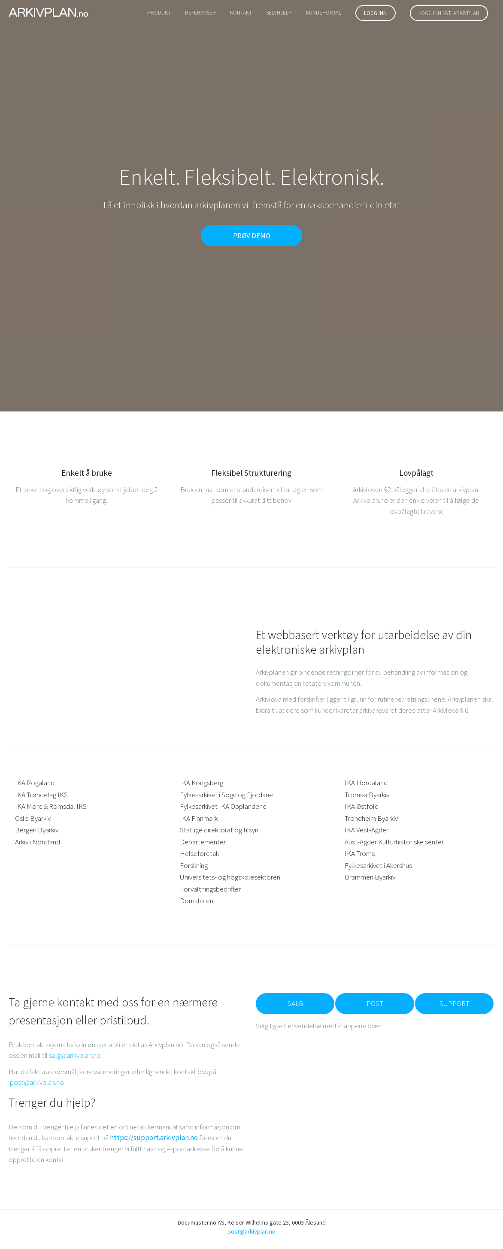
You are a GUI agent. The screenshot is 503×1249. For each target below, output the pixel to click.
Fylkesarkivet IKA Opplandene (223, 806)
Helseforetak (199, 853)
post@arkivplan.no (37, 1082)
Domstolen (196, 900)
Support (454, 1003)
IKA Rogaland (35, 782)
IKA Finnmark (199, 818)
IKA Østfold (362, 806)
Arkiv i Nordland (37, 842)
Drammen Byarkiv (370, 877)
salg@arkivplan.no (75, 1055)
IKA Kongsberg (201, 782)
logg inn (375, 13)
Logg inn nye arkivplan (448, 13)
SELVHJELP (279, 12)
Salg (295, 1003)
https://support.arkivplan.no (154, 1137)
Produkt (159, 12)
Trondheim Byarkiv (371, 818)
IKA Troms (360, 853)
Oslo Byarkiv (33, 818)
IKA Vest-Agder (366, 830)
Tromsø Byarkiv (367, 794)
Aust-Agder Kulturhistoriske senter (394, 842)
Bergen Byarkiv (36, 830)
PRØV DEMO (251, 235)
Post (375, 1003)
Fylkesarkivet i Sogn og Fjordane (226, 794)
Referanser (200, 12)
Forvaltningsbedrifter (210, 889)
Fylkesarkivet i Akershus (378, 865)
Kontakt (241, 12)
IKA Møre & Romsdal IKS (51, 806)
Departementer (203, 842)
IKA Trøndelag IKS (41, 794)
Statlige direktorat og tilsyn (219, 830)
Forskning (194, 865)
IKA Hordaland (366, 782)
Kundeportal (323, 12)
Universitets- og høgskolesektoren (230, 877)
